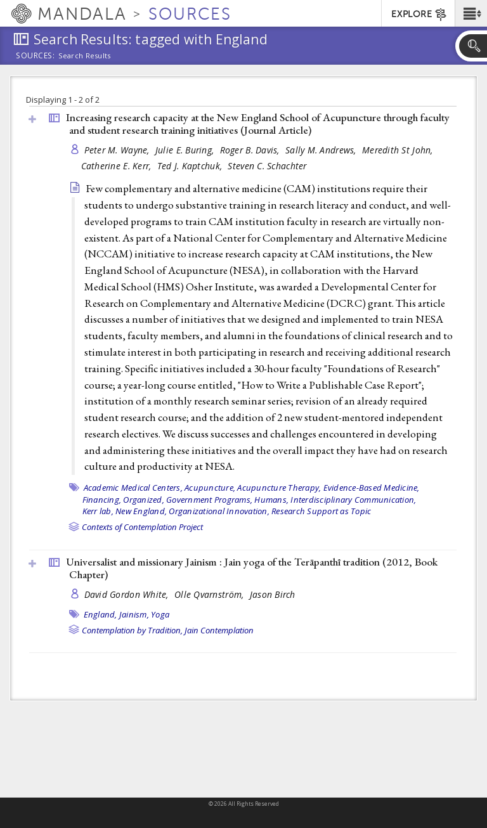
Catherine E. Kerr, (117, 166)
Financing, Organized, (123, 499)
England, (100, 614)
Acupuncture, (210, 487)
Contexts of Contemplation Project (142, 527)
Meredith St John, (399, 150)
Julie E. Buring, (186, 150)
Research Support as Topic (321, 511)
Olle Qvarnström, (210, 594)
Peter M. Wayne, (118, 150)
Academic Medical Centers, (133, 487)
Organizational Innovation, (219, 511)
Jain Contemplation (219, 630)
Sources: (35, 56)
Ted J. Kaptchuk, (191, 166)
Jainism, (134, 614)
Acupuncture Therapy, (279, 487)
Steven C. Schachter (267, 166)
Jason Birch (272, 594)
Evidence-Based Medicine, (371, 487)
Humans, (271, 499)
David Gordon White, (128, 594)
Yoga (160, 614)
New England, (141, 511)
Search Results (84, 55)
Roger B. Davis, (251, 150)
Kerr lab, (98, 511)
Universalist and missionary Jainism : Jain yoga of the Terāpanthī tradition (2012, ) (252, 568)
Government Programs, (209, 499)
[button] (471, 13)
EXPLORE (419, 14)
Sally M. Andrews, (322, 150)
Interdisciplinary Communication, (353, 499)
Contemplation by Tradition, (132, 630)
